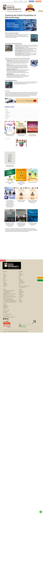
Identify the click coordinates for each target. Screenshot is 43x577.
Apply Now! (31, 1)
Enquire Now (40, 280)
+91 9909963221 (20, 1)
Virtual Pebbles (26, 331)
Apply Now (7, 323)
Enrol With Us (38, 1)
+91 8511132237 (26, 1)
